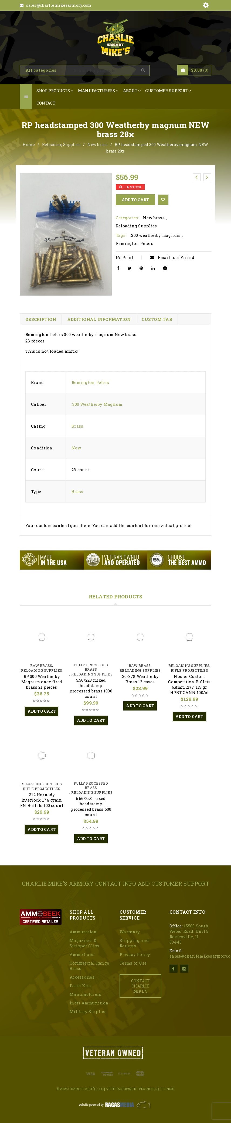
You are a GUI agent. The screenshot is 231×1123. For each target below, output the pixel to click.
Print (125, 257)
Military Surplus (87, 1011)
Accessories (82, 977)
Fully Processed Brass (91, 667)
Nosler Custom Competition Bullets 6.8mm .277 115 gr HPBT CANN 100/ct (189, 684)
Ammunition (83, 931)
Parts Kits (80, 985)
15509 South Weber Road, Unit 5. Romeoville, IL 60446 (189, 934)
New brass (97, 144)
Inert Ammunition (89, 1003)
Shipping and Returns (134, 943)
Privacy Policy (135, 954)
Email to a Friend (172, 257)
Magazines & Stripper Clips (85, 943)
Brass (77, 426)
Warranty (130, 931)
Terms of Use (133, 963)
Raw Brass (41, 665)
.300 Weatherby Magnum (97, 404)
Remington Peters (134, 243)
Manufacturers (85, 994)
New (76, 447)
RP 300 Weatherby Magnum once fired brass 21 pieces (41, 682)
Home (29, 144)
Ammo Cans (82, 954)
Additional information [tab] (99, 319)
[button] (41, 711)
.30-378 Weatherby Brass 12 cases (140, 679)
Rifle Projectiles (189, 670)
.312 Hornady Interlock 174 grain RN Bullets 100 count (41, 800)
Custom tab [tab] (157, 319)
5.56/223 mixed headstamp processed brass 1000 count (91, 688)
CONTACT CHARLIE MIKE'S (140, 986)
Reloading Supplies (61, 144)
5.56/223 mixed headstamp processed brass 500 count (90, 806)
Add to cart (135, 199)
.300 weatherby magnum (155, 235)
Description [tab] (40, 319)
